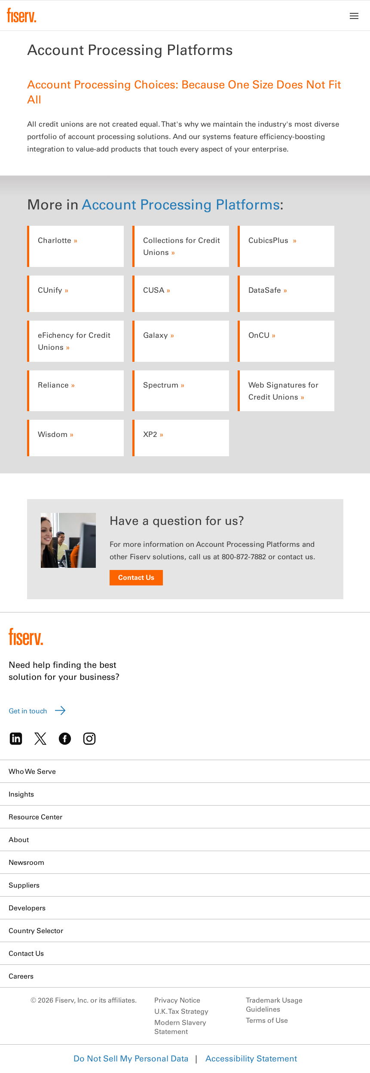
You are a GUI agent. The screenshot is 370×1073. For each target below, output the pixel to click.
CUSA (153, 289)
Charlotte (54, 240)
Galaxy (155, 334)
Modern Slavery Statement (180, 1027)
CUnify (50, 289)
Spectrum (160, 384)
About (19, 839)
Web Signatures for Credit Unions (283, 390)
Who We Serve (32, 771)
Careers (21, 976)
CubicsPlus (269, 240)
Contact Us (136, 577)
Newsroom (26, 862)
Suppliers (24, 885)
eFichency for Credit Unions (74, 341)
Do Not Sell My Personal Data (131, 1058)
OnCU (258, 334)
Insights (21, 794)
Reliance (53, 384)
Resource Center (35, 816)
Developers (27, 907)
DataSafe (264, 289)
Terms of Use (267, 1020)
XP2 (150, 434)
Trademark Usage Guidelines (274, 1004)
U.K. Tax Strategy (181, 1011)
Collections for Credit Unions (181, 246)
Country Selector (36, 930)
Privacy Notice (177, 1000)
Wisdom (52, 434)
